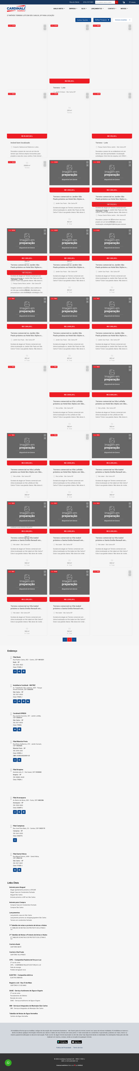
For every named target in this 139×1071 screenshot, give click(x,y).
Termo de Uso (78, 1047)
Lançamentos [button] (96, 8)
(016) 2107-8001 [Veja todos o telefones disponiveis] (88, 2)
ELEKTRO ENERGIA (16, 977)
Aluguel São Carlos (16, 895)
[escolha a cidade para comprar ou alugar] (132, 2)
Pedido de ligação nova (18, 970)
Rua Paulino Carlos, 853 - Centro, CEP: (28, 659)
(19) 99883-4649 (18, 777)
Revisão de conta (16, 998)
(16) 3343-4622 (18, 665)
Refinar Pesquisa (102, 20)
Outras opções (82, 20)
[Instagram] (15, 671)
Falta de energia (15, 967)
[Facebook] (19, 671)
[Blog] (28, 701)
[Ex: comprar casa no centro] (105, 2)
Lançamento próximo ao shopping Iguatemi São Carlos (28, 917)
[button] (124, 2)
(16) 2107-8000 (18, 694)
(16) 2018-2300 (18, 751)
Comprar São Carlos (16, 907)
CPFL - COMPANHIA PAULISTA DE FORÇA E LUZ (25, 965)
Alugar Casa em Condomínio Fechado (22, 892)
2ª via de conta (15, 962)
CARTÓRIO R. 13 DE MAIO (18, 985)
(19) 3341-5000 (18, 833)
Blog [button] (84, 8)
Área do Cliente (74, 2)
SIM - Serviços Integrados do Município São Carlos (26, 1008)
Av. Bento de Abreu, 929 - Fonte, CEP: (28, 800)
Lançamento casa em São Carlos (21, 915)
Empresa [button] (72, 8)
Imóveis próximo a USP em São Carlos (22, 897)
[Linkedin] (24, 671)
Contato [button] (111, 8)
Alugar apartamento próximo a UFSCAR (23, 890)
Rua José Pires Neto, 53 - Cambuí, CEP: (29, 828)
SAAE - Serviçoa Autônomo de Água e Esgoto (25, 1000)
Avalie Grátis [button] (58, 8)
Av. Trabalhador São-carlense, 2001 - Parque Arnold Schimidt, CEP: (27, 688)
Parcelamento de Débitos (18, 995)
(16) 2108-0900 (18, 805)
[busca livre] (116, 2)
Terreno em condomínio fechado (21, 920)
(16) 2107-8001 (18, 863)
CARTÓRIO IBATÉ (15, 947)
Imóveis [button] (124, 8)
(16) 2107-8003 (18, 722)
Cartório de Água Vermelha (19, 1016)
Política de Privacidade (63, 1047)
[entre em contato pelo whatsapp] (6, 1061)
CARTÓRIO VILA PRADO (18, 954)
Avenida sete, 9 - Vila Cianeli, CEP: (27, 772)
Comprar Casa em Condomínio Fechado (23, 905)
